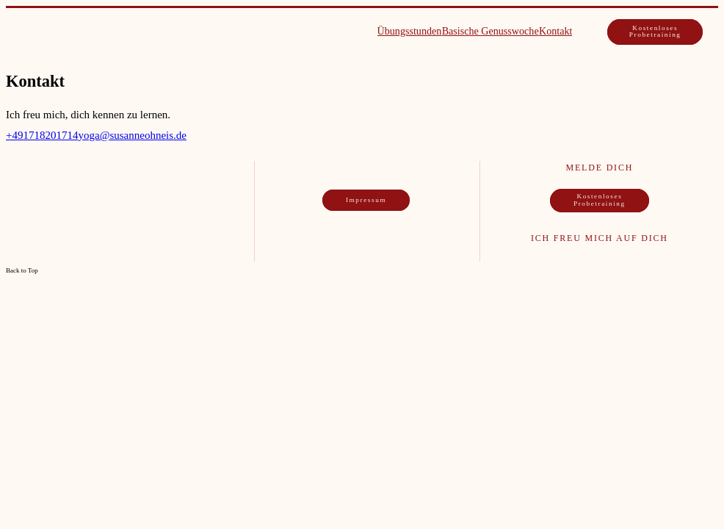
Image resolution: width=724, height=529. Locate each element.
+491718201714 (42, 135)
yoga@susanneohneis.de (132, 135)
